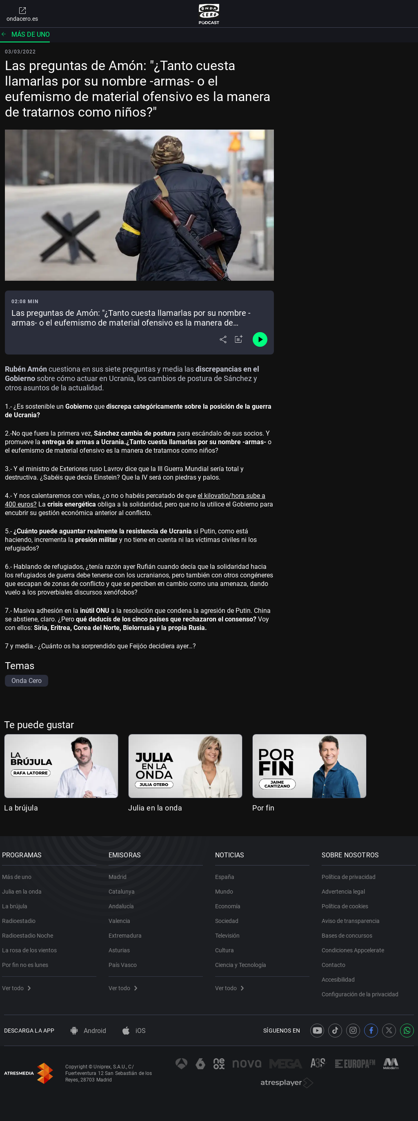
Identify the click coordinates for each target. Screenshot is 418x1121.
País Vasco (125, 961)
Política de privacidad (351, 873)
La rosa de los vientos (31, 947)
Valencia (121, 917)
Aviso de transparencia (353, 917)
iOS (134, 1031)
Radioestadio (21, 917)
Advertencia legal (345, 888)
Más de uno (25, 34)
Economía (229, 903)
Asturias (121, 947)
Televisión (229, 932)
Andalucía (123, 903)
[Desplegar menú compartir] (223, 339)
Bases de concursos (349, 932)
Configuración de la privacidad (362, 991)
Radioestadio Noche (29, 932)
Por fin (263, 808)
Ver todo (18, 985)
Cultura (226, 947)
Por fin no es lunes (27, 961)
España (226, 873)
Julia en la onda (155, 808)
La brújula (21, 808)
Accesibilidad (340, 976)
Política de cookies (347, 903)
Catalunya (124, 888)
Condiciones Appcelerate (355, 947)
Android (88, 1031)
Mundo (226, 888)
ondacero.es (22, 14)
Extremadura (127, 932)
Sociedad (228, 917)
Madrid (120, 873)
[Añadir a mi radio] (238, 339)
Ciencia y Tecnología (242, 961)
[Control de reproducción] (260, 339)
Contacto (335, 961)
